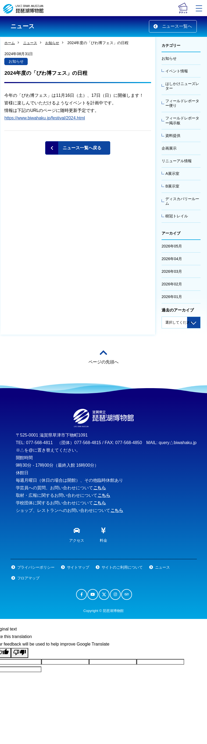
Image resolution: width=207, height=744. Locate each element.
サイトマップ (78, 567)
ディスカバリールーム (182, 201)
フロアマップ (28, 578)
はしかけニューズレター (182, 86)
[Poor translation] (19, 653)
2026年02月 (172, 284)
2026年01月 (172, 297)
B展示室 (172, 186)
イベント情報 (176, 71)
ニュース (30, 43)
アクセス (76, 534)
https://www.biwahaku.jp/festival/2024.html (44, 118)
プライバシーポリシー (36, 567)
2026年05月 (172, 246)
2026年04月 (172, 259)
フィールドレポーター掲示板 (182, 120)
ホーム (9, 43)
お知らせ (52, 43)
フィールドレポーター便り (182, 103)
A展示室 (172, 173)
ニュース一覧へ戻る (82, 148)
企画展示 (169, 148)
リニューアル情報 (177, 161)
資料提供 (172, 135)
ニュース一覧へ (173, 26)
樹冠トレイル (176, 216)
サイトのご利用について (122, 567)
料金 (103, 534)
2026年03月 (172, 271)
